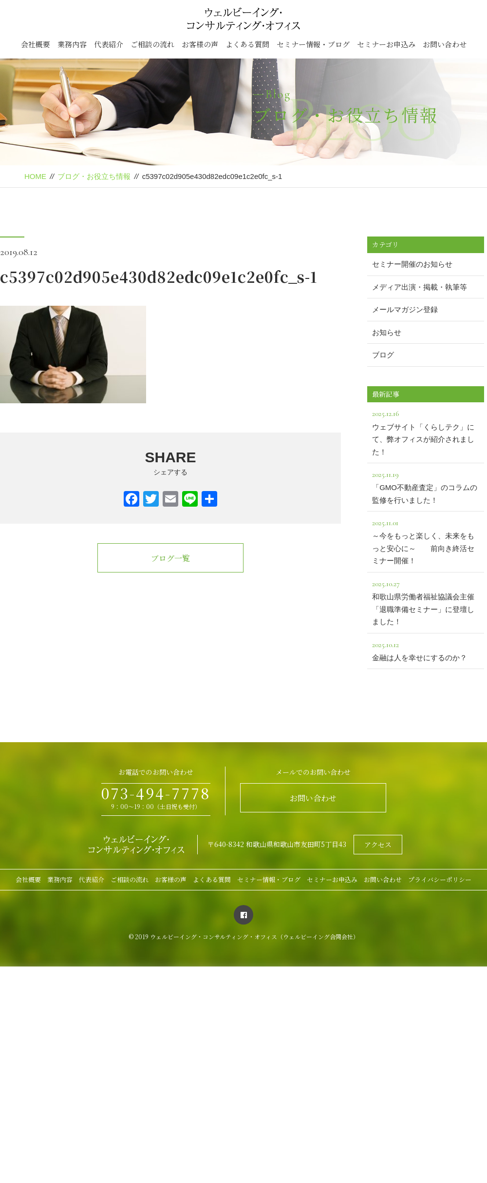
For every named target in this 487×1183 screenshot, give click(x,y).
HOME (35, 176)
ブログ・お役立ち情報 (94, 176)
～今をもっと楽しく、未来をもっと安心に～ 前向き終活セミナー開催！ (425, 540)
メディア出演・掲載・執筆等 (419, 287)
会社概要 (35, 44)
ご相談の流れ (152, 44)
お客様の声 (200, 44)
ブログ (383, 355)
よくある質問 (247, 44)
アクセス (378, 844)
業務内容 (72, 44)
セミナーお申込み (386, 44)
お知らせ (386, 332)
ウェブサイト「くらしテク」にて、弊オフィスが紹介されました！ (425, 431)
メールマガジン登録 (405, 309)
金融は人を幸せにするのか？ (425, 650)
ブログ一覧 (170, 558)
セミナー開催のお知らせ (412, 264)
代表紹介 (108, 44)
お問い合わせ (445, 44)
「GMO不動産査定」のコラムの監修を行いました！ (425, 486)
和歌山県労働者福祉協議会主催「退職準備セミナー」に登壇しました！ (425, 601)
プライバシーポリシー (439, 879)
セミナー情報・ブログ (313, 44)
